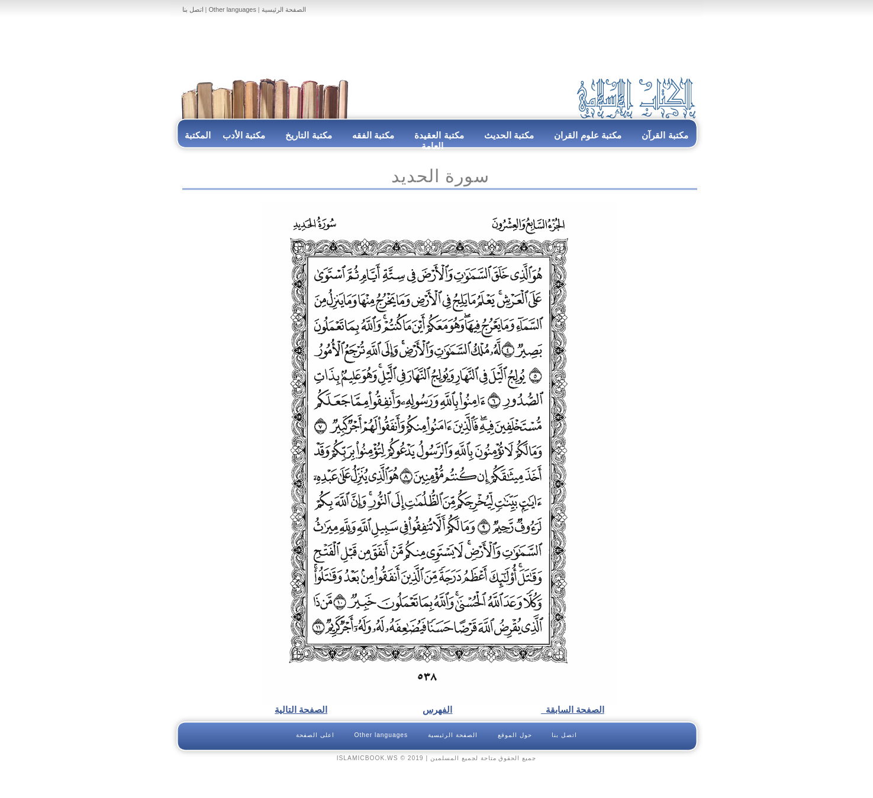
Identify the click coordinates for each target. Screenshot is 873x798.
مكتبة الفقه (372, 135)
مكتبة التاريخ (308, 135)
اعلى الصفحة (315, 735)
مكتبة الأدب (244, 135)
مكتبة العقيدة (438, 135)
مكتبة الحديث (509, 135)
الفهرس (437, 710)
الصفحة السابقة (572, 710)
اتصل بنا (193, 9)
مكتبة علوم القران (587, 135)
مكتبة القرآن (665, 135)
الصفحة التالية (301, 710)
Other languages (232, 9)
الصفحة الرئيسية (284, 9)
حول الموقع (515, 735)
